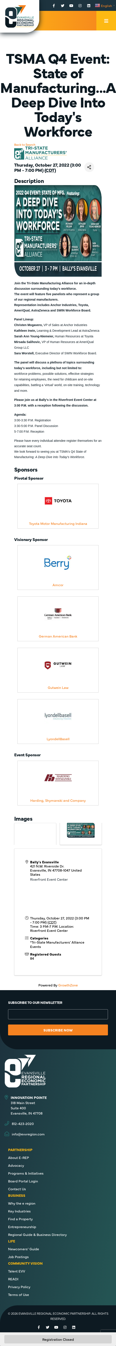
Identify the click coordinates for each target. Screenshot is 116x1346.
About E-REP (18, 1157)
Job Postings (18, 1256)
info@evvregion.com (28, 1134)
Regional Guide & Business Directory (37, 1234)
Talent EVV (16, 1271)
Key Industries (19, 1211)
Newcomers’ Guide (23, 1248)
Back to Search (24, 144)
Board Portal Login (23, 1181)
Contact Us (17, 1188)
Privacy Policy (19, 1286)
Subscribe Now (58, 1030)
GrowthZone (68, 985)
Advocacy (16, 1165)
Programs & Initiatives (26, 1173)
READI (13, 1278)
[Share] (89, 167)
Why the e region (21, 1203)
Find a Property (20, 1218)
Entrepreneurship (22, 1226)
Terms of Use (18, 1294)
